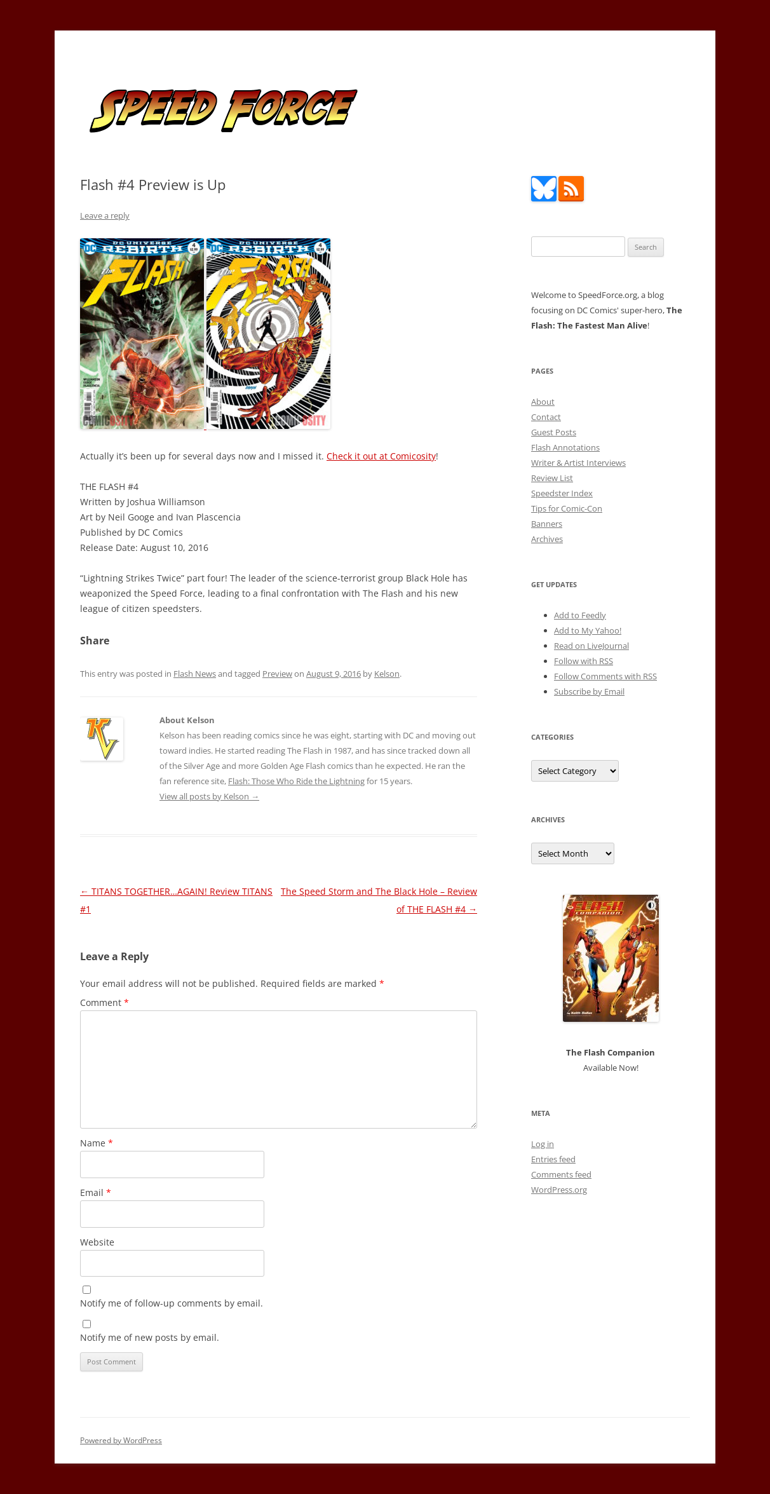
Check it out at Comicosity (381, 456)
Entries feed (553, 1159)
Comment (104, 1002)
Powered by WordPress (121, 1440)
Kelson (387, 673)
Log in (542, 1144)
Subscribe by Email (589, 691)
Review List (552, 478)
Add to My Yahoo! (587, 630)
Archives (547, 539)
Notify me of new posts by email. (149, 1337)
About (543, 401)
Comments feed (561, 1174)
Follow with (583, 661)
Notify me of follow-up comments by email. (171, 1303)
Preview (277, 673)
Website (97, 1242)
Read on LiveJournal (591, 645)
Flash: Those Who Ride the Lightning (296, 781)
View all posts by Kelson (209, 796)
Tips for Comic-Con (566, 508)
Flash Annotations (565, 447)
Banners (546, 523)
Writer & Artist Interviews (578, 462)
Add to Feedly (580, 615)
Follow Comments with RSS (605, 676)
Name (96, 1143)
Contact (546, 417)
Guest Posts (553, 432)
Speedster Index (562, 493)
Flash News (194, 673)
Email (95, 1192)
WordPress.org (559, 1189)
